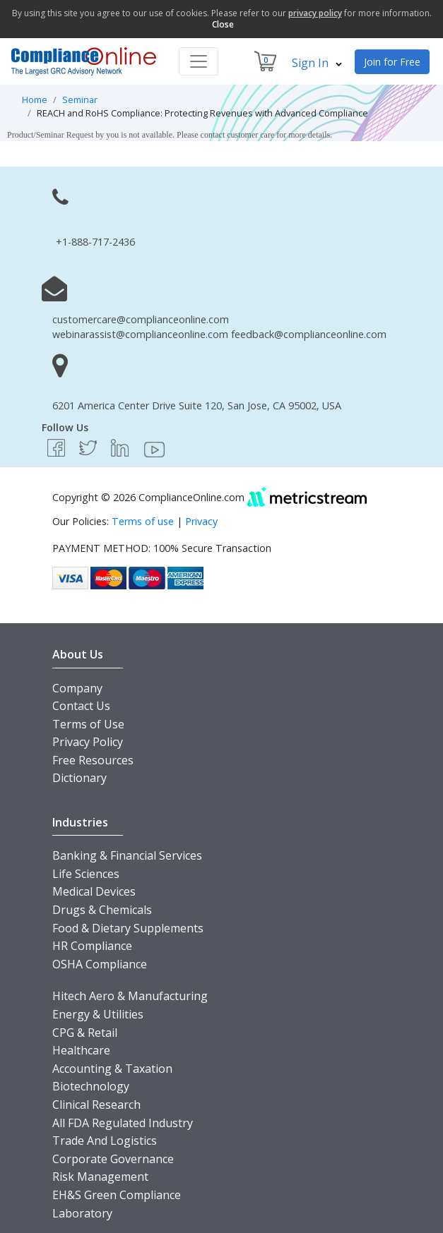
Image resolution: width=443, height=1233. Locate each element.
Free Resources (93, 760)
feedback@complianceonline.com (308, 334)
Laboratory (82, 1213)
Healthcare (81, 1050)
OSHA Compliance (99, 964)
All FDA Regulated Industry (122, 1123)
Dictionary (79, 778)
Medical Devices (94, 891)
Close (223, 24)
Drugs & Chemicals (102, 910)
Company (77, 688)
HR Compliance (92, 946)
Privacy (201, 521)
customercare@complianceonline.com (140, 319)
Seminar (80, 99)
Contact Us (81, 706)
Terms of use (143, 521)
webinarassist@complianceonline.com (140, 334)
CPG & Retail (84, 1032)
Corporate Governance (113, 1159)
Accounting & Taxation (112, 1068)
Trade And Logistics (104, 1140)
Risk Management (100, 1176)
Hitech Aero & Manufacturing (130, 996)
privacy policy (315, 13)
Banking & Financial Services (127, 855)
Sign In (317, 63)
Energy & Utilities (97, 1014)
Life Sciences (85, 874)
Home (34, 99)
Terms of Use (88, 724)
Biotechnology (90, 1086)
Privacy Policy (87, 742)
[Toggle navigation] (198, 61)
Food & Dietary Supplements (127, 928)
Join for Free (392, 61)
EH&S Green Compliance (116, 1195)
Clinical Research (96, 1104)
